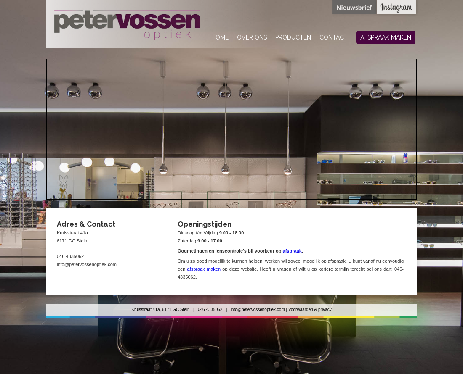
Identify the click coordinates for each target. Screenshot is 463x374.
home (220, 37)
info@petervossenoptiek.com (258, 309)
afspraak (292, 250)
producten (293, 37)
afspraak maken (385, 37)
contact (333, 37)
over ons (252, 37)
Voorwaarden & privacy (310, 309)
